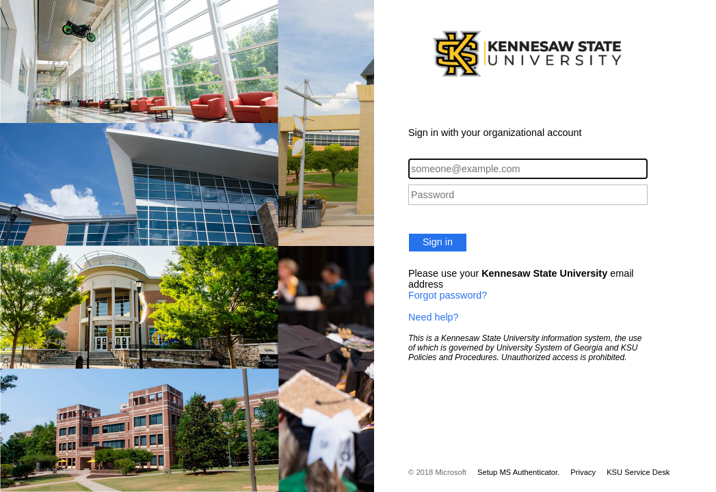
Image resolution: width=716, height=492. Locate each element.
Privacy (583, 472)
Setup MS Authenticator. (518, 472)
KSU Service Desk (638, 472)
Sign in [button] (438, 241)
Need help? (433, 317)
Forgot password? (447, 295)
